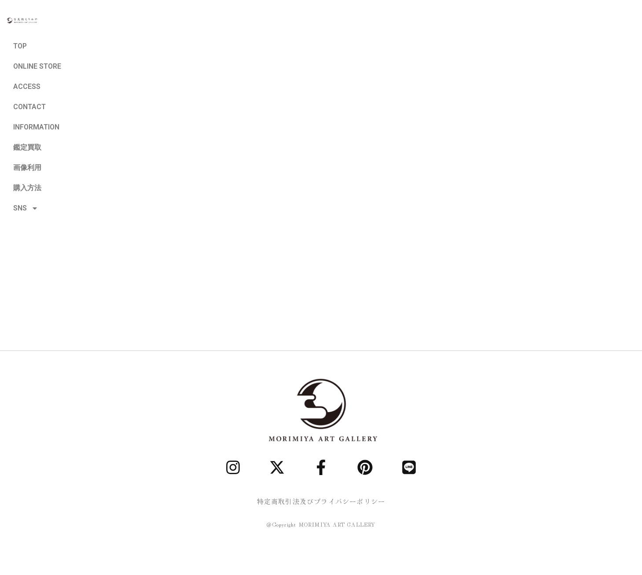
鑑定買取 (27, 147)
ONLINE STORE (37, 66)
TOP (20, 46)
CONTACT (29, 107)
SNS (25, 208)
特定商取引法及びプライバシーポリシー (321, 501)
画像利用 (27, 167)
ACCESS (26, 86)
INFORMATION (36, 127)
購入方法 (27, 188)
